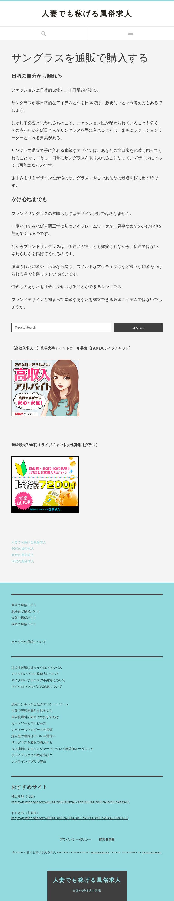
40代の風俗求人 (22, 555)
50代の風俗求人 (22, 561)
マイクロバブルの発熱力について (35, 674)
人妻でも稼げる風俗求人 (87, 14)
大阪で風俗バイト (24, 618)
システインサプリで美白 (28, 761)
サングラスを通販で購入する (32, 742)
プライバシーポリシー (75, 839)
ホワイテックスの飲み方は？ (32, 755)
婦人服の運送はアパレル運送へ (33, 736)
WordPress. (100, 852)
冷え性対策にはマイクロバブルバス (36, 667)
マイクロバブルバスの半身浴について (38, 680)
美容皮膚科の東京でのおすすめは (35, 717)
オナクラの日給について (28, 642)
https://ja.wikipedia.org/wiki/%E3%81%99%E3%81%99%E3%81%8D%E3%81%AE (69, 818)
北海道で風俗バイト (25, 611)
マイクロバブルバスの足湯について (36, 686)
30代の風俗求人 (22, 548)
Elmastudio (152, 852)
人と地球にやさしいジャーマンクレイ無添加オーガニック (52, 749)
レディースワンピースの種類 (32, 729)
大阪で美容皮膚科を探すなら (32, 710)
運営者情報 (107, 839)
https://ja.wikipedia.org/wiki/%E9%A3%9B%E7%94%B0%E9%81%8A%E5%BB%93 (70, 802)
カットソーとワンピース (28, 723)
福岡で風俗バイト (24, 624)
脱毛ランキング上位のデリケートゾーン (39, 704)
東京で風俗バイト (24, 605)
